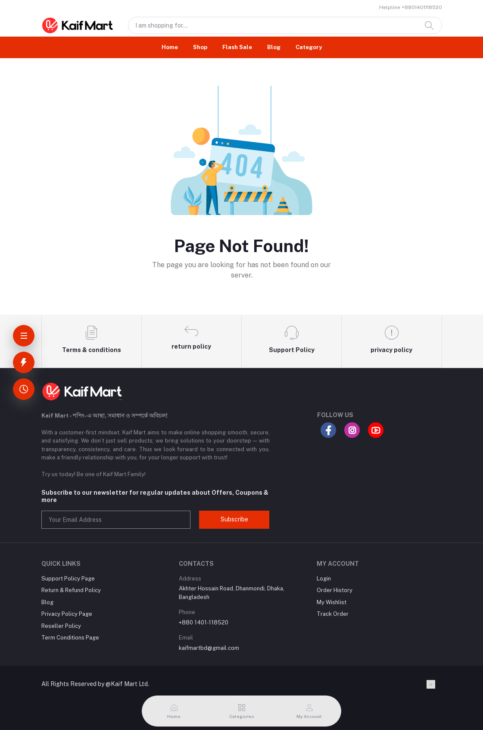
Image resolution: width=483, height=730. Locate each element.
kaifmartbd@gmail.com (209, 648)
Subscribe (234, 519)
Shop (200, 47)
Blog (273, 47)
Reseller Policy (61, 626)
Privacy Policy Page (66, 614)
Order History (334, 590)
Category (309, 47)
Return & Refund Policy (71, 590)
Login (324, 578)
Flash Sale (237, 47)
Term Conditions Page (70, 637)
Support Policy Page (68, 578)
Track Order (333, 614)
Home (170, 47)
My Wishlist (331, 602)
